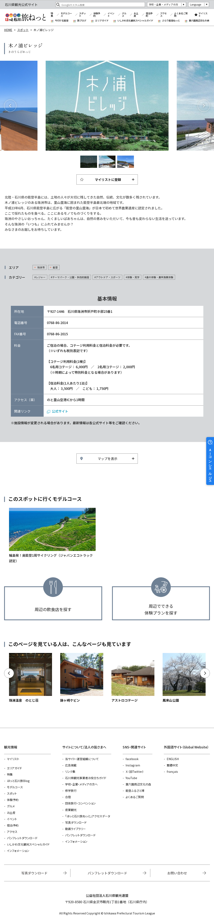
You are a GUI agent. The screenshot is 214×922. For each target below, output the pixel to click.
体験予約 (96, 14)
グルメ (124, 14)
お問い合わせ (177, 872)
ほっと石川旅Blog (18, 781)
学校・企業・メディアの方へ (81, 784)
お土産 (136, 14)
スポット (82, 14)
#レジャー (39, 277)
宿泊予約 (149, 14)
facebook (132, 759)
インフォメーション (18, 851)
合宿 (68, 797)
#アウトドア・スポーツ (107, 277)
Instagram (133, 765)
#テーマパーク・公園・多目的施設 (70, 277)
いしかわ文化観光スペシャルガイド (135, 20)
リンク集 (70, 771)
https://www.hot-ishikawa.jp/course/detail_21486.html (52, 535)
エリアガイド (102, 20)
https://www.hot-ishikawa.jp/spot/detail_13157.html (132, 678)
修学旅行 (71, 791)
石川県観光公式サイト (25, 17)
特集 (52, 14)
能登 (55, 267)
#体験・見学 (132, 277)
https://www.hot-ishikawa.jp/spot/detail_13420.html (81, 678)
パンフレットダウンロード (22, 838)
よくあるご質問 (181, 14)
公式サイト (60, 411)
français (172, 771)
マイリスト (202, 14)
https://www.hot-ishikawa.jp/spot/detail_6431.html (184, 678)
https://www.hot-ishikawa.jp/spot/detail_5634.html (30, 678)
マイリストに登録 (108, 179)
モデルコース (66, 14)
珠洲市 (41, 267)
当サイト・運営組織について (82, 759)
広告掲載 (71, 765)
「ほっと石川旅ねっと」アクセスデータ (87, 816)
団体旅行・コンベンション (80, 803)
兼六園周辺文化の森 (199, 20)
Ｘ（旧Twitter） (135, 771)
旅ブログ (81, 20)
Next (204, 106)
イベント (111, 14)
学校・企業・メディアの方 (163, 4)
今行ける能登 (61, 20)
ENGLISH (173, 759)
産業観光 (71, 810)
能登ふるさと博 (135, 791)
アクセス (163, 14)
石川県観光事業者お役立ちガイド (85, 778)
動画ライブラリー (75, 829)
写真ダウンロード (76, 822)
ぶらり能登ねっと (171, 20)
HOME (8, 30)
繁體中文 (172, 765)
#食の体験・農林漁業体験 (159, 277)
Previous (10, 106)
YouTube (131, 778)
